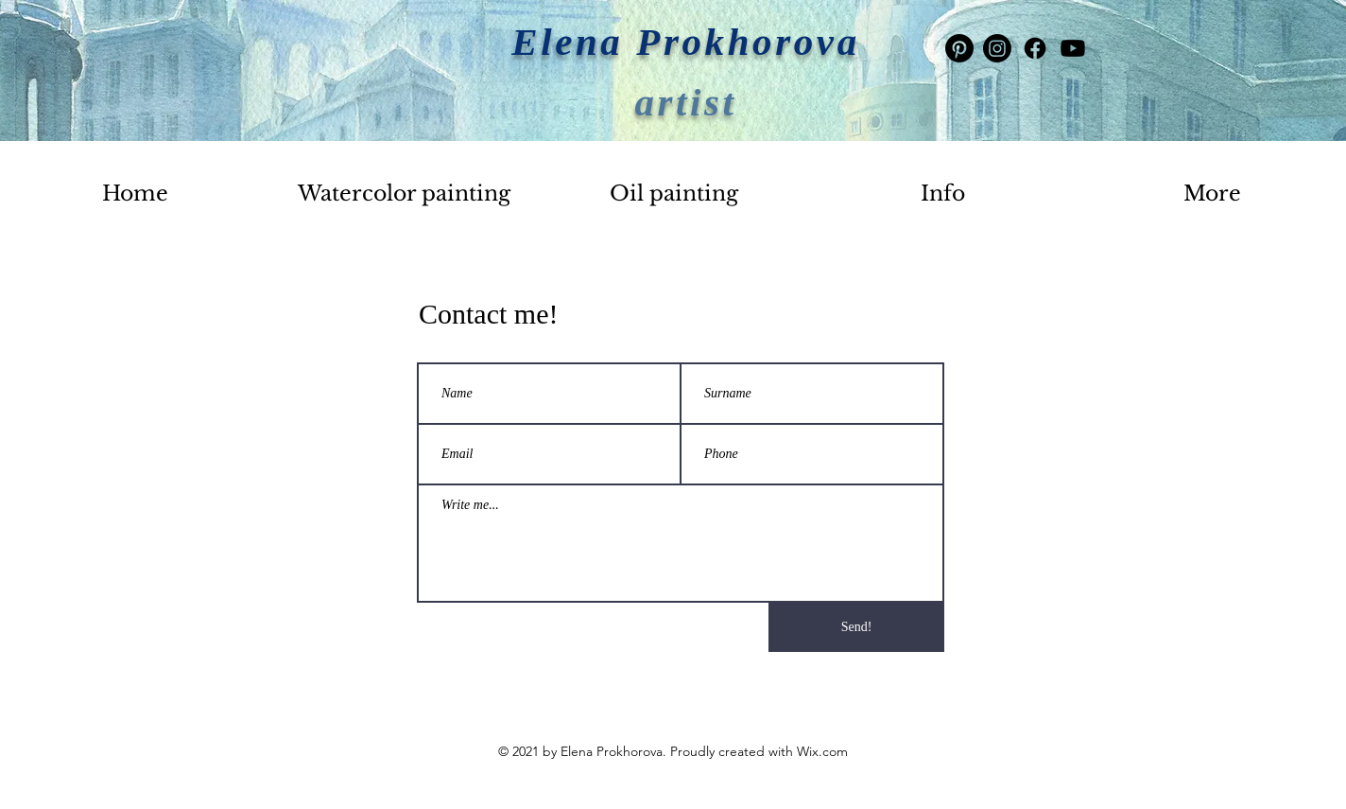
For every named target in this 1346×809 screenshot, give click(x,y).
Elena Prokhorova (685, 41)
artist (685, 102)
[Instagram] (997, 48)
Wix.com (822, 751)
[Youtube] (1073, 48)
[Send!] (856, 627)
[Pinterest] (959, 48)
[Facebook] (1035, 48)
